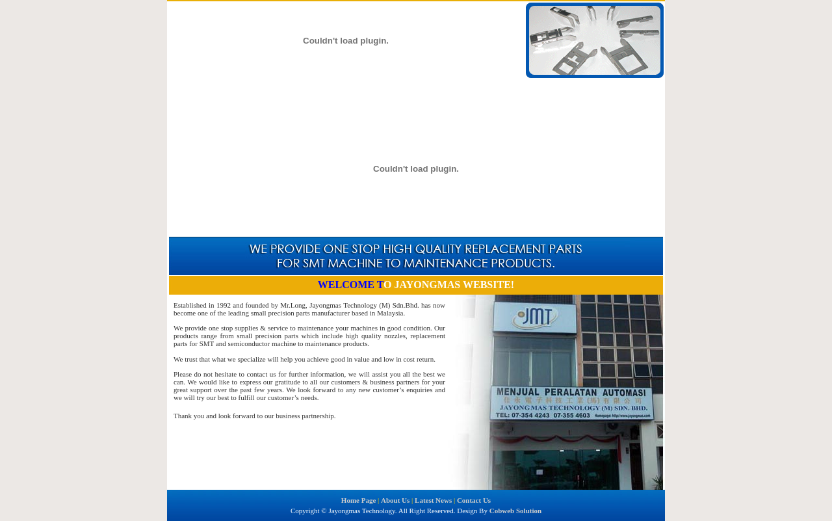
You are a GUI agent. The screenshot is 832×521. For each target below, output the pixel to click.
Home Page (196, 90)
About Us (247, 90)
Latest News (299, 90)
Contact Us (355, 90)
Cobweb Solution (515, 510)
